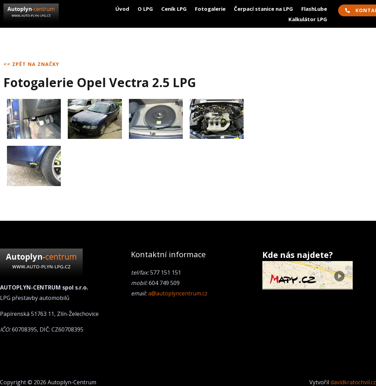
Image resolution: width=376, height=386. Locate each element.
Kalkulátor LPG (307, 19)
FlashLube (314, 8)
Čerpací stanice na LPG (263, 8)
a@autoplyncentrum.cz (177, 293)
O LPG (145, 8)
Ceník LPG (174, 8)
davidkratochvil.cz (353, 382)
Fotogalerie (210, 8)
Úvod (122, 8)
